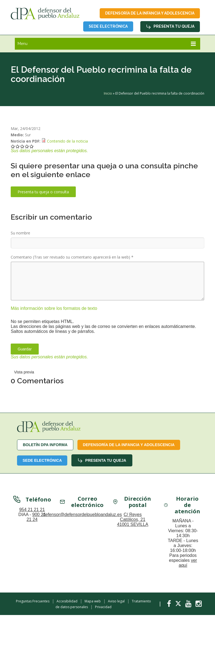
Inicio (108, 93)
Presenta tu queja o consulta (43, 191)
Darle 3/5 (22, 146)
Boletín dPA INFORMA (45, 445)
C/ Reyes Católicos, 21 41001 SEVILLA (132, 520)
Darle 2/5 (17, 146)
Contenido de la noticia (67, 141)
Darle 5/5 (31, 146)
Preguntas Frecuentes (32, 601)
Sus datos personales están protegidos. (49, 150)
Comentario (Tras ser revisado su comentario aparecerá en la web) (72, 257)
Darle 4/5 (27, 146)
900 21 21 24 (36, 517)
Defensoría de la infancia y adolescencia (149, 13)
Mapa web (93, 601)
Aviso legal (116, 601)
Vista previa (24, 372)
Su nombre (20, 233)
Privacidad (103, 607)
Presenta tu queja (170, 26)
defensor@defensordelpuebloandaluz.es (82, 515)
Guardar (25, 349)
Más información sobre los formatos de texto (54, 308)
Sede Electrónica (108, 26)
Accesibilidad (67, 601)
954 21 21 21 (32, 510)
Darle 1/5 (13, 146)
